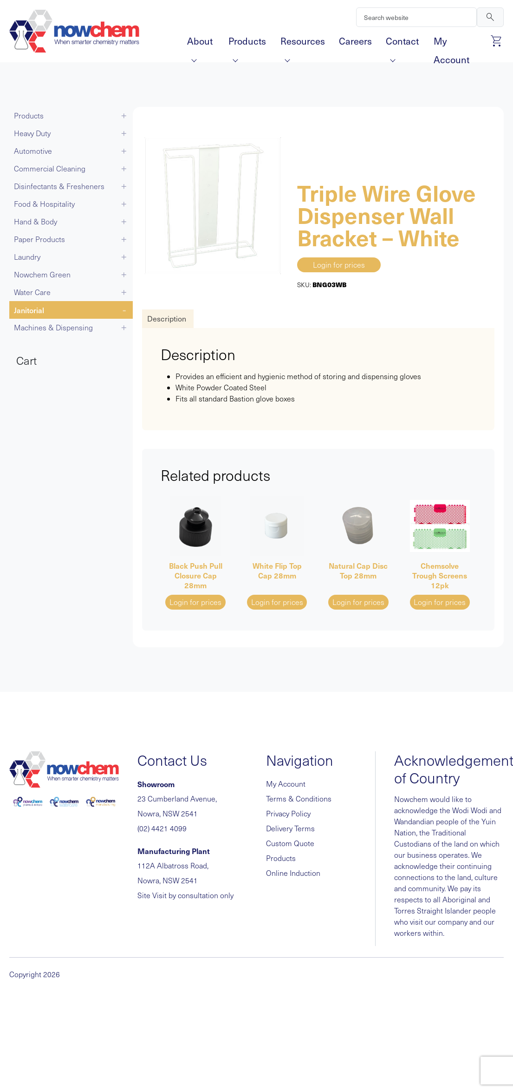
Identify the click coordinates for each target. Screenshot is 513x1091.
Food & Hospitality (44, 204)
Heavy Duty (32, 133)
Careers (355, 40)
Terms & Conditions (298, 798)
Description (166, 318)
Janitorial (29, 309)
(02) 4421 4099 (162, 828)
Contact (402, 42)
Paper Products (39, 239)
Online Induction (293, 873)
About (200, 42)
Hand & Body (35, 221)
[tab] (167, 318)
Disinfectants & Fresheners (59, 186)
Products (247, 42)
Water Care (32, 292)
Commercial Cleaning (49, 168)
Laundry (27, 257)
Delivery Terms (290, 828)
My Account (451, 42)
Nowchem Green (42, 274)
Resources (302, 42)
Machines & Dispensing (53, 327)
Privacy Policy (288, 813)
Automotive (33, 151)
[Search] (416, 17)
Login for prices (339, 264)
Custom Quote (290, 843)
